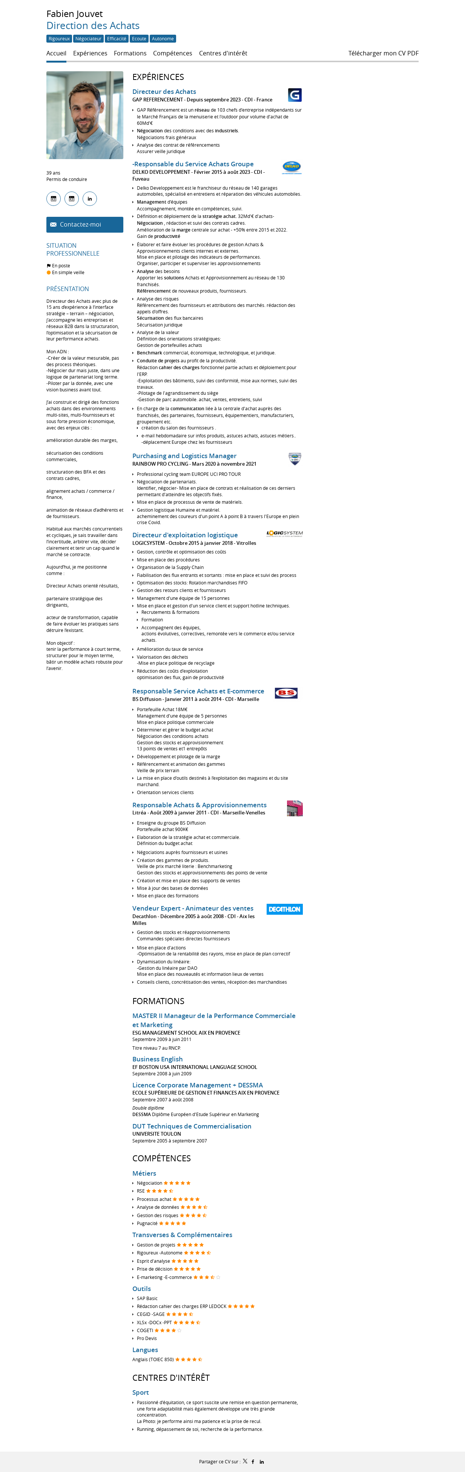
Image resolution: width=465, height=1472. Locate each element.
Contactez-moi (79, 224)
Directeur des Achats (164, 91)
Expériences (158, 76)
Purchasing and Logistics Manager (184, 455)
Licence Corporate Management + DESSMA (197, 1085)
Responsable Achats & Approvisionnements (199, 804)
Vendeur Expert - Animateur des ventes (192, 908)
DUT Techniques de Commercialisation (192, 1126)
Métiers (144, 1173)
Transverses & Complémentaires (182, 1234)
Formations (158, 1000)
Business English (157, 1059)
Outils (141, 1288)
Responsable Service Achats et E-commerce (198, 691)
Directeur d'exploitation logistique (185, 535)
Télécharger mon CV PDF (383, 53)
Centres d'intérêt (171, 1377)
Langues (145, 1349)
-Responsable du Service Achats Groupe (193, 163)
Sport (140, 1392)
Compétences (161, 1158)
